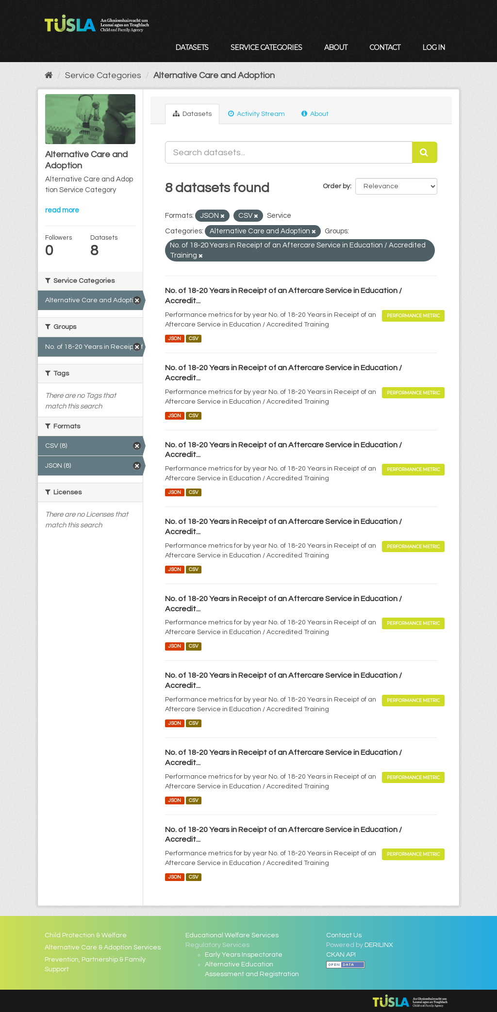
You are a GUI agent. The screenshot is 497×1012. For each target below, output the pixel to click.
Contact (384, 47)
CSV (194, 338)
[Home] (49, 75)
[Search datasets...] (289, 152)
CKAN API (341, 954)
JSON (174, 338)
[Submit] (424, 152)
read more (62, 210)
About (335, 47)
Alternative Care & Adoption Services (103, 947)
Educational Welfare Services (232, 935)
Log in (433, 47)
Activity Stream (256, 113)
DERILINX (378, 945)
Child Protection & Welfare (86, 935)
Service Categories (266, 47)
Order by (336, 186)
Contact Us (344, 935)
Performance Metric (413, 315)
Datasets (191, 47)
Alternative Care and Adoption (214, 75)
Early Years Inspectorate (243, 954)
